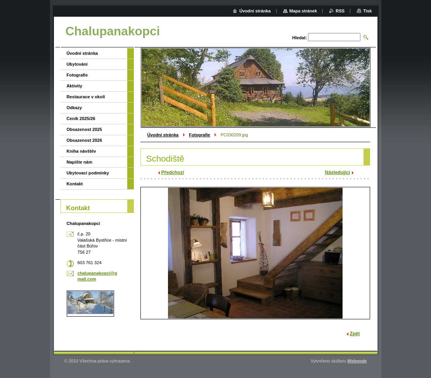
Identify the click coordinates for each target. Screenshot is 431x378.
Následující (337, 172)
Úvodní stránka (163, 134)
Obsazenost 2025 (84, 129)
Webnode (357, 361)
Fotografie (199, 134)
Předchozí (172, 172)
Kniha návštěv (81, 151)
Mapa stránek (303, 11)
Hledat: (299, 37)
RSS (340, 11)
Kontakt (75, 183)
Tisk (367, 11)
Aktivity (74, 86)
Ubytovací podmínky (88, 173)
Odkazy (74, 107)
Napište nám (80, 162)
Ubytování (77, 64)
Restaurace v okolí (86, 96)
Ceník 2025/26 (81, 118)
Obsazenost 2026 (84, 140)
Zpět (355, 333)
